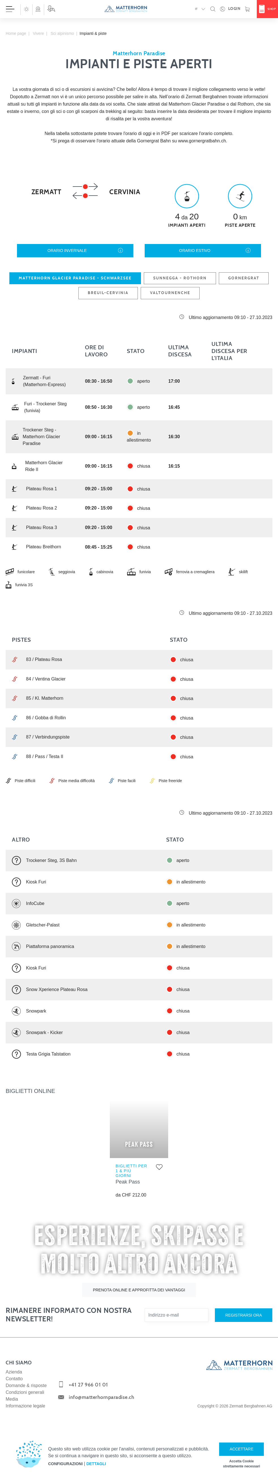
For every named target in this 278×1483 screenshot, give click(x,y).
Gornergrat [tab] (243, 278)
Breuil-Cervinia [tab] (108, 293)
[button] (26, 9)
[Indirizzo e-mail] (176, 1315)
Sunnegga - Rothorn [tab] (180, 278)
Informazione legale (25, 1405)
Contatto (14, 1378)
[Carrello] (247, 9)
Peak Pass (128, 1182)
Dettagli (96, 1463)
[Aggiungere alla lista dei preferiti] (159, 1168)
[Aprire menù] (10, 9)
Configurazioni (65, 1463)
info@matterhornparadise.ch (101, 1397)
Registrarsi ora (243, 1315)
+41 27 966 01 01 (88, 1385)
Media (12, 1399)
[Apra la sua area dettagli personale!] (230, 9)
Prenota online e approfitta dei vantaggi (139, 1290)
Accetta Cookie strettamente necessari (241, 1463)
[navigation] (139, 9)
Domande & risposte (26, 1385)
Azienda (14, 1371)
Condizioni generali (25, 1392)
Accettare (241, 1449)
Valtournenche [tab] (170, 293)
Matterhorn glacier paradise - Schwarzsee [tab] (75, 278)
